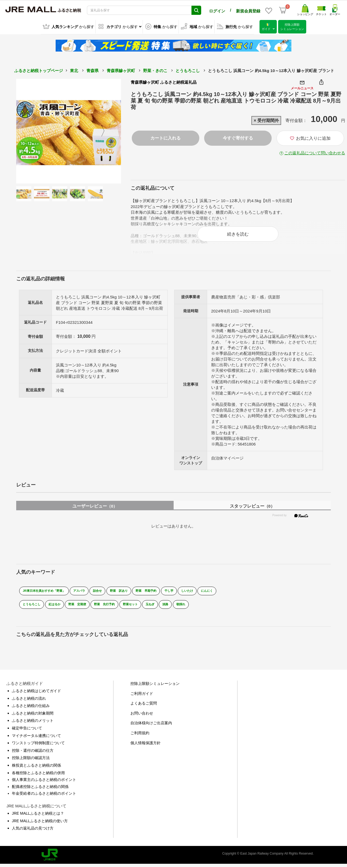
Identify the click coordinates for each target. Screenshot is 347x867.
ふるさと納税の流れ (29, 701)
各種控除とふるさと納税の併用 (38, 776)
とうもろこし (188, 69)
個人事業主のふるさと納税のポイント (44, 783)
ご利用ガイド (141, 696)
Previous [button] (31, 130)
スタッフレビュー (252, 509)
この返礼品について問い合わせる (314, 152)
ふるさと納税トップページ (38, 69)
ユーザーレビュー (94, 509)
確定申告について (27, 731)
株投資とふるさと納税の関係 (36, 768)
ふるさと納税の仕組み (31, 709)
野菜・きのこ (155, 69)
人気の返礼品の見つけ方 (32, 831)
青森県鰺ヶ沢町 (121, 69)
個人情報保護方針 (145, 746)
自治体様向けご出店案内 (151, 726)
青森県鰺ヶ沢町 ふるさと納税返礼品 (164, 81)
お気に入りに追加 (310, 137)
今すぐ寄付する (238, 137)
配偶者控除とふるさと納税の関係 (40, 789)
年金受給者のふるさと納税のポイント (44, 796)
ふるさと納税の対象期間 (32, 716)
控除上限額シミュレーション (155, 687)
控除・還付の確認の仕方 (32, 753)
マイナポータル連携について (36, 738)
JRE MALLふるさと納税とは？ (38, 816)
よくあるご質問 (143, 706)
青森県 (92, 69)
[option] (68, 130)
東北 (74, 69)
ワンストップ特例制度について (38, 746)
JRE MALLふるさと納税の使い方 (40, 824)
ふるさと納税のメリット (32, 724)
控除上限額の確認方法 (31, 761)
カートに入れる (165, 137)
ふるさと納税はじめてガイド (36, 694)
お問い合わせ (141, 716)
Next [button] (106, 130)
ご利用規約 (139, 736)
